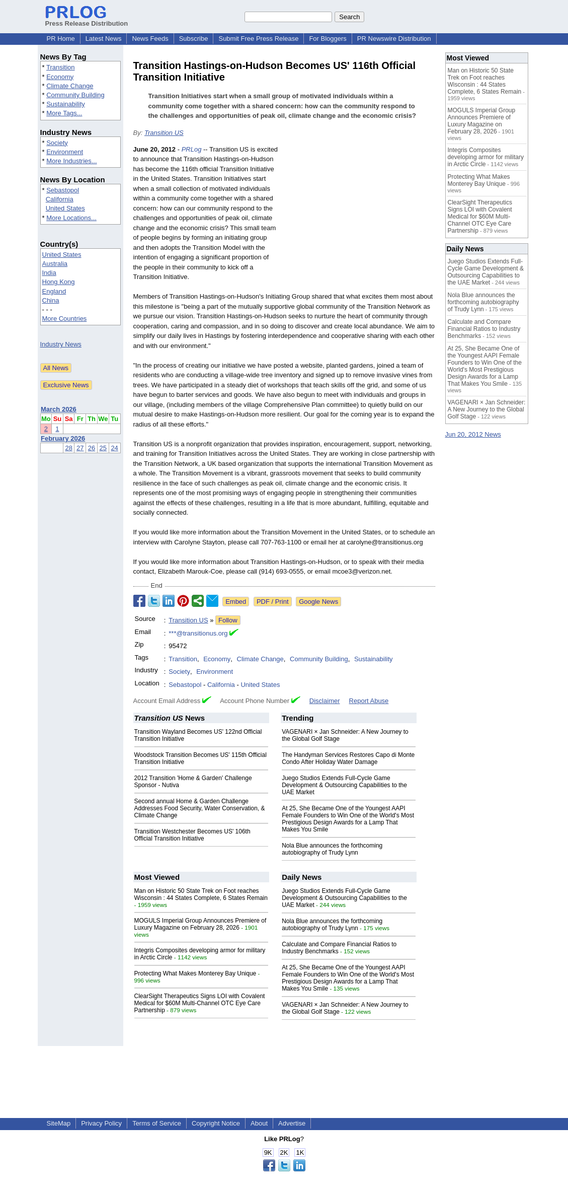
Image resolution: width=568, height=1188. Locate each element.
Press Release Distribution (86, 19)
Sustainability (65, 104)
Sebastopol (62, 190)
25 (103, 448)
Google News (318, 601)
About (259, 1123)
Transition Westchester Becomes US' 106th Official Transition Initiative (192, 835)
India (49, 272)
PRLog (192, 149)
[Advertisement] (359, 219)
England (54, 291)
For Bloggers (327, 38)
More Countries (64, 318)
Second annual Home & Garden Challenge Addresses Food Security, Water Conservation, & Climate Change (199, 808)
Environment (64, 152)
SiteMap (59, 1123)
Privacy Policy (101, 1123)
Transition (60, 67)
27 (80, 448)
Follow (227, 620)
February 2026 (63, 438)
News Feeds (150, 38)
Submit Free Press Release (258, 38)
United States (65, 208)
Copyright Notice (216, 1123)
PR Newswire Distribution (394, 38)
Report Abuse (369, 701)
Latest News (104, 38)
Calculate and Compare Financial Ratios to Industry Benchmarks (484, 328)
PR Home (61, 38)
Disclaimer (324, 701)
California (59, 199)
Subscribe (193, 38)
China (50, 300)
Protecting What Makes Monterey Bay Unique (195, 973)
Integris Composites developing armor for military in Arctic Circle (486, 157)
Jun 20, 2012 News (473, 434)
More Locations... (71, 218)
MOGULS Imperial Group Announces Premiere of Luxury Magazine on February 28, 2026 (200, 924)
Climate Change (69, 86)
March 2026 (58, 409)
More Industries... (71, 161)
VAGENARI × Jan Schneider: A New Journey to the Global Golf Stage (487, 409)
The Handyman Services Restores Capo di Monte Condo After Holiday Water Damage (348, 758)
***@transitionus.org (198, 633)
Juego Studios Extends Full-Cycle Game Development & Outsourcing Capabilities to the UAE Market (344, 785)
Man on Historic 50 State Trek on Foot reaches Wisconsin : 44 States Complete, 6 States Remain (201, 894)
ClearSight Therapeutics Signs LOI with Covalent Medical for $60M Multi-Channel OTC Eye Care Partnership (199, 1003)
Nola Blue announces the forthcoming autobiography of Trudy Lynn (332, 849)
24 (114, 448)
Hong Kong (58, 282)
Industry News (61, 344)
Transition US (164, 132)
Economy (59, 77)
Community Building (75, 95)
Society (57, 143)
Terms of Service (156, 1123)
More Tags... (64, 113)
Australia (55, 263)
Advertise (291, 1123)
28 (68, 448)
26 (91, 448)
